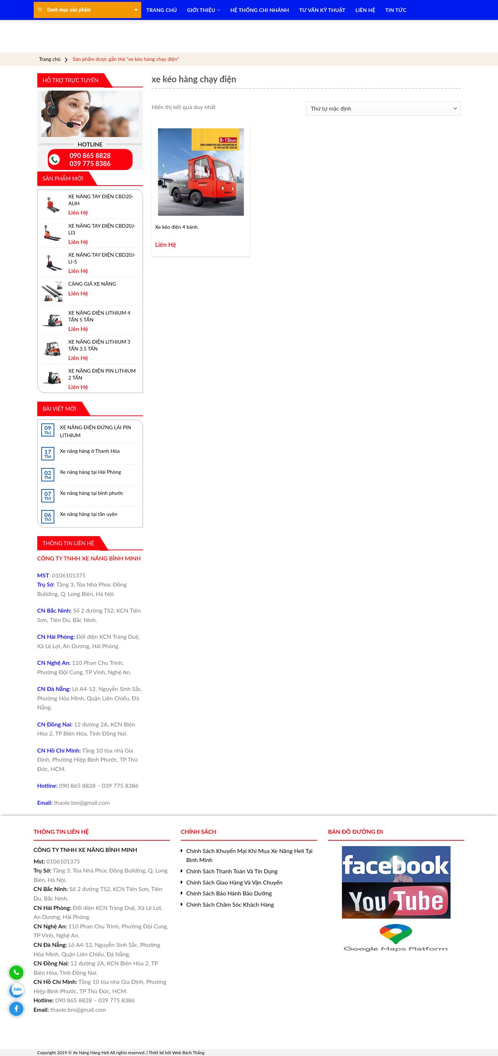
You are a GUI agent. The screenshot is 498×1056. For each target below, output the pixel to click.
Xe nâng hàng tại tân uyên (88, 514)
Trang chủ (50, 59)
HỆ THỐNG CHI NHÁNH (259, 10)
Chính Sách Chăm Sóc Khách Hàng (230, 904)
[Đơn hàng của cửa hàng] (383, 109)
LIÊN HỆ (365, 10)
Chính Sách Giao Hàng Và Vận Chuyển (234, 882)
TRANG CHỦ (161, 10)
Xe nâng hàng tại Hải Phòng (90, 472)
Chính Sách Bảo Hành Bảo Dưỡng (229, 893)
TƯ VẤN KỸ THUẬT (322, 10)
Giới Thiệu (203, 10)
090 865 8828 (90, 156)
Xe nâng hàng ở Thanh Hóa (90, 451)
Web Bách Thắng (188, 1052)
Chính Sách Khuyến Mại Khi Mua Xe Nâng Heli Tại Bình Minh (249, 855)
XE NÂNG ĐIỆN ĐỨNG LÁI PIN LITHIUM (95, 431)
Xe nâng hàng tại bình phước (91, 493)
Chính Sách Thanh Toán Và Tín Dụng (231, 870)
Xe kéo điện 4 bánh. (177, 227)
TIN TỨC (395, 10)
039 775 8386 (90, 163)
